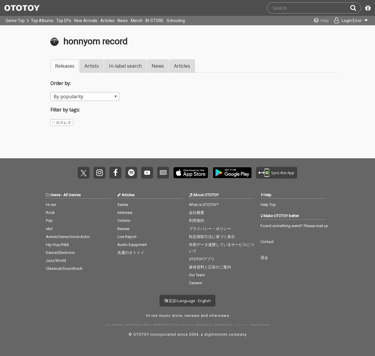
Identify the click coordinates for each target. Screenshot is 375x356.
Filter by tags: (65, 110)
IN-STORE (154, 20)
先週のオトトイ (130, 252)
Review (123, 229)
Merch (136, 20)
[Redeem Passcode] (367, 8)
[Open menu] (350, 20)
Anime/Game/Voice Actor (68, 236)
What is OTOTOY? (204, 204)
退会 (264, 257)
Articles (107, 20)
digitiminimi (216, 334)
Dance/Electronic (60, 252)
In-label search (125, 66)
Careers (195, 283)
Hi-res (51, 204)
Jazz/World (56, 260)
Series (122, 204)
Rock (50, 212)
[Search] (355, 8)
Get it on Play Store (232, 173)
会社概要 (196, 212)
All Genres (72, 195)
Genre (55, 195)
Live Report (127, 236)
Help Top (268, 204)
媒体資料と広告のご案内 (210, 267)
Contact (267, 241)
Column (123, 220)
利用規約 (196, 220)
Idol (49, 229)
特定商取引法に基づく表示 (212, 236)
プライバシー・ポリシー (210, 229)
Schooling (176, 20)
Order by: (60, 83)
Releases (64, 66)
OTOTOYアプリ (202, 259)
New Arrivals (85, 20)
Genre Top (15, 20)
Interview (124, 212)
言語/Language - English (187, 300)
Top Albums (42, 20)
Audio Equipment (132, 244)
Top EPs (63, 20)
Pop (49, 220)
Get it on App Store (190, 173)
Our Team (197, 275)
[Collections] (320, 20)
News (122, 20)
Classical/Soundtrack (64, 268)
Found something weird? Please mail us (294, 226)
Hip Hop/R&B (57, 244)
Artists (91, 66)
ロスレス (61, 122)
